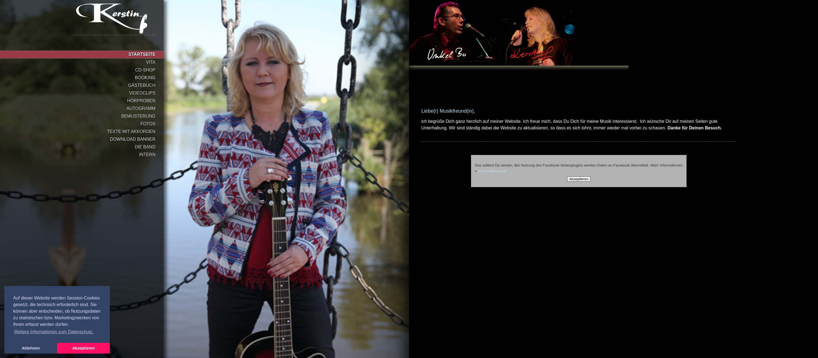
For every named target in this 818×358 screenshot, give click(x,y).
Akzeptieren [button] (83, 348)
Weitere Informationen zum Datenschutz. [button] (54, 331)
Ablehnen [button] (31, 348)
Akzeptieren (578, 179)
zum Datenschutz (492, 171)
